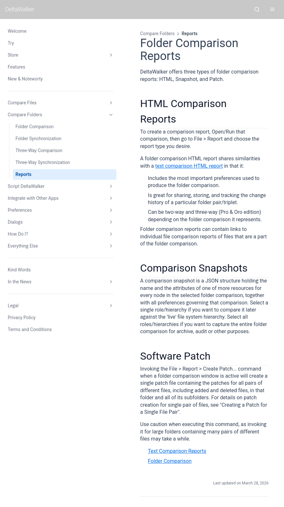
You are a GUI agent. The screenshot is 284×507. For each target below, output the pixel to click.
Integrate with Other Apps (40, 198)
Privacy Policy (21, 317)
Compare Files (40, 103)
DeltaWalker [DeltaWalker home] (19, 9)
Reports (23, 174)
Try (11, 42)
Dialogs (40, 222)
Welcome (17, 31)
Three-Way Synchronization (42, 162)
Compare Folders (40, 115)
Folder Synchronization (38, 138)
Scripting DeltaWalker (237, 437)
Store (40, 55)
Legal (40, 306)
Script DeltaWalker (40, 186)
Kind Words (19, 269)
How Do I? (40, 234)
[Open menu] (272, 9)
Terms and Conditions (30, 329)
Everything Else (40, 246)
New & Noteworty (25, 78)
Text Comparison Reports (135, 372)
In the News (40, 282)
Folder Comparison (34, 126)
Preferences (40, 210)
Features (16, 66)
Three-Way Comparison (38, 150)
